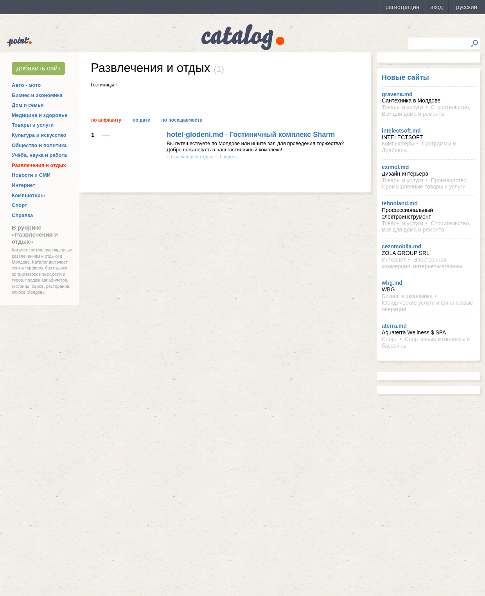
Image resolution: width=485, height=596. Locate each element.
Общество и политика (39, 145)
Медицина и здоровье (39, 115)
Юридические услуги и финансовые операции (427, 306)
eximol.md (395, 167)
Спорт (19, 205)
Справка (22, 215)
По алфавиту (106, 120)
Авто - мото (26, 85)
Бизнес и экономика (37, 95)
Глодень (228, 157)
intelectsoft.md (401, 130)
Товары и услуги (33, 125)
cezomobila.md (401, 246)
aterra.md (394, 326)
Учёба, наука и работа (39, 155)
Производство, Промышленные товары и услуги (425, 183)
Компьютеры (28, 195)
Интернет (23, 185)
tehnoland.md (400, 203)
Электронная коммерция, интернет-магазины (422, 263)
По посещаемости (182, 120)
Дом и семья (28, 105)
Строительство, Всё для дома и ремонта (426, 110)
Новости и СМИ (31, 175)
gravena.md (397, 94)
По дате (141, 120)
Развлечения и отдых (39, 165)
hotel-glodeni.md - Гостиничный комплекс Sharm (251, 134)
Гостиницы (102, 85)
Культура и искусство (39, 135)
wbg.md (392, 283)
